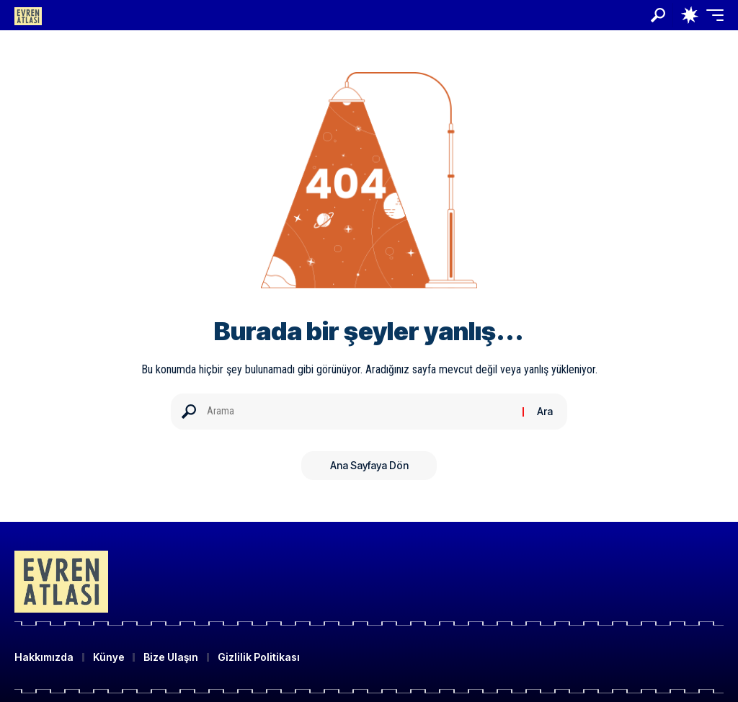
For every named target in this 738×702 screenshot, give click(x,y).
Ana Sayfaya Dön (369, 465)
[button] (658, 15)
